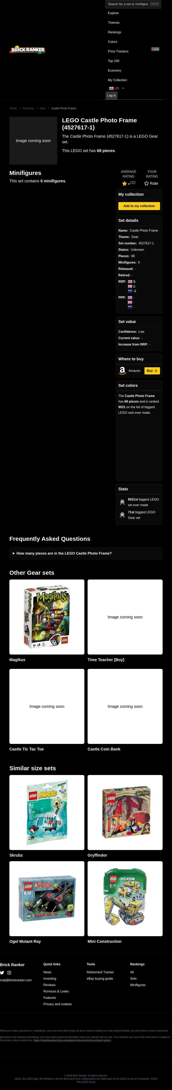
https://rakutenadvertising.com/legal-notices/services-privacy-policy (72, 1040)
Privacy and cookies (57, 1004)
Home (13, 108)
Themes (114, 22)
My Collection (117, 80)
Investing (49, 978)
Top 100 (113, 61)
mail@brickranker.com (16, 980)
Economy (114, 70)
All (132, 972)
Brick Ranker (12, 965)
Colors (112, 41)
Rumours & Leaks (56, 991)
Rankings (114, 32)
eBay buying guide (100, 978)
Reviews (49, 985)
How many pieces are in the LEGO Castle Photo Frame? (64, 553)
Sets (133, 978)
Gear (43, 108)
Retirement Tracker (100, 972)
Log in (111, 95)
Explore (113, 13)
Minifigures (138, 985)
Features (49, 997)
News (47, 972)
